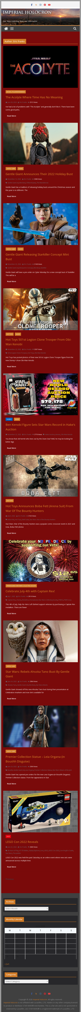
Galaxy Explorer (34, 851)
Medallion (25, 600)
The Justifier (17, 853)
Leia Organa (29, 770)
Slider (20, 168)
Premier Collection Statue (43, 770)
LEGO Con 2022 (54, 851)
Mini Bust (22, 183)
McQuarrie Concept (26, 268)
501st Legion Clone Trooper (17, 353)
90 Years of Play (13, 851)
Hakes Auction (50, 434)
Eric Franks (23, 102)
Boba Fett (11, 520)
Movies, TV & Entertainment (16, 92)
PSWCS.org (67, 600)
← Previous (8, 879)
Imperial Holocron (11, 1002)
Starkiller (43, 268)
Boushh (10, 770)
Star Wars (9, 853)
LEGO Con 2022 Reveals (22, 842)
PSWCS (60, 600)
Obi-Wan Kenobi (40, 353)
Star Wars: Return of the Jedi (62, 770)
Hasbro (9, 419)
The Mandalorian (42, 183)
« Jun (7, 964)
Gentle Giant (11, 168)
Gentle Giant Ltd (13, 183)
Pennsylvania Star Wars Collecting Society (21, 586)
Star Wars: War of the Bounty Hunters (42, 520)
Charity (18, 600)
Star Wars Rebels (42, 685)
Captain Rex (12, 600)
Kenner (57, 434)
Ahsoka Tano (12, 685)
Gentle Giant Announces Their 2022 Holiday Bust (39, 174)
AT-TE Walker (23, 851)
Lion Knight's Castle (66, 851)
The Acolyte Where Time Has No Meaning (34, 97)
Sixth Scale (25, 520)
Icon (41, 851)
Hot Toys (10, 334)
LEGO (8, 836)
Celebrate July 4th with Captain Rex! (30, 591)
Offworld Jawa (31, 183)
